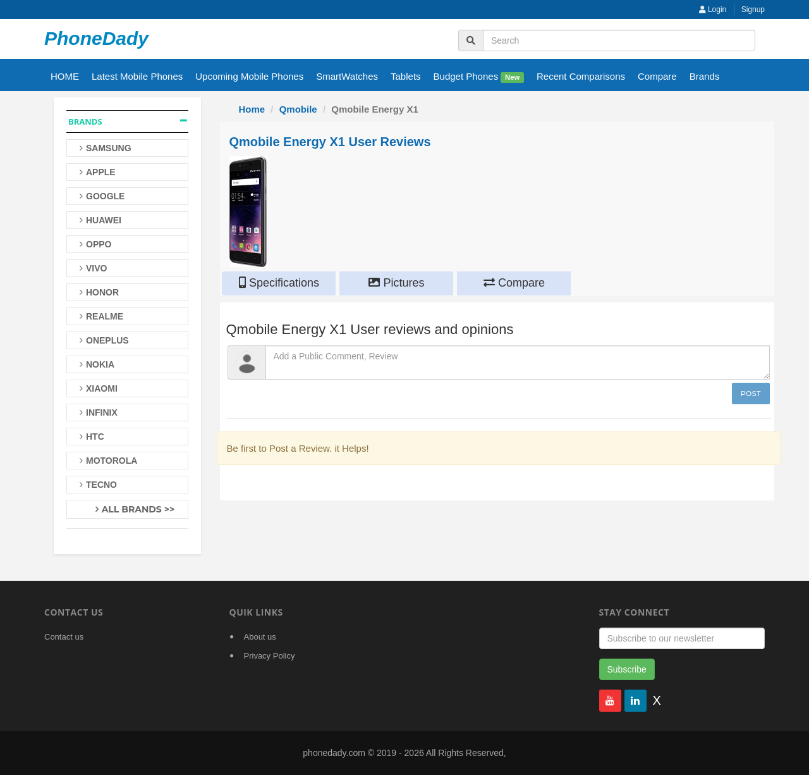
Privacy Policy (269, 655)
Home (252, 109)
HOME (65, 76)
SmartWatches (347, 76)
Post (751, 393)
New (512, 77)
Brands (705, 76)
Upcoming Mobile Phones (249, 76)
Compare (657, 76)
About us (260, 637)
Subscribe (627, 669)
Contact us (63, 637)
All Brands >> (138, 509)
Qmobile (298, 109)
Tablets (406, 76)
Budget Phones (479, 77)
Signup (753, 9)
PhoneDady (96, 38)
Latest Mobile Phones (137, 76)
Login (713, 9)
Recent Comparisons (581, 76)
